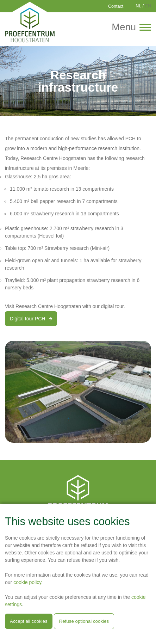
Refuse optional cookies (84, 621)
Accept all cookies (29, 621)
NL (138, 6)
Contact (115, 6)
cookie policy (27, 582)
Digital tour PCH (31, 318)
